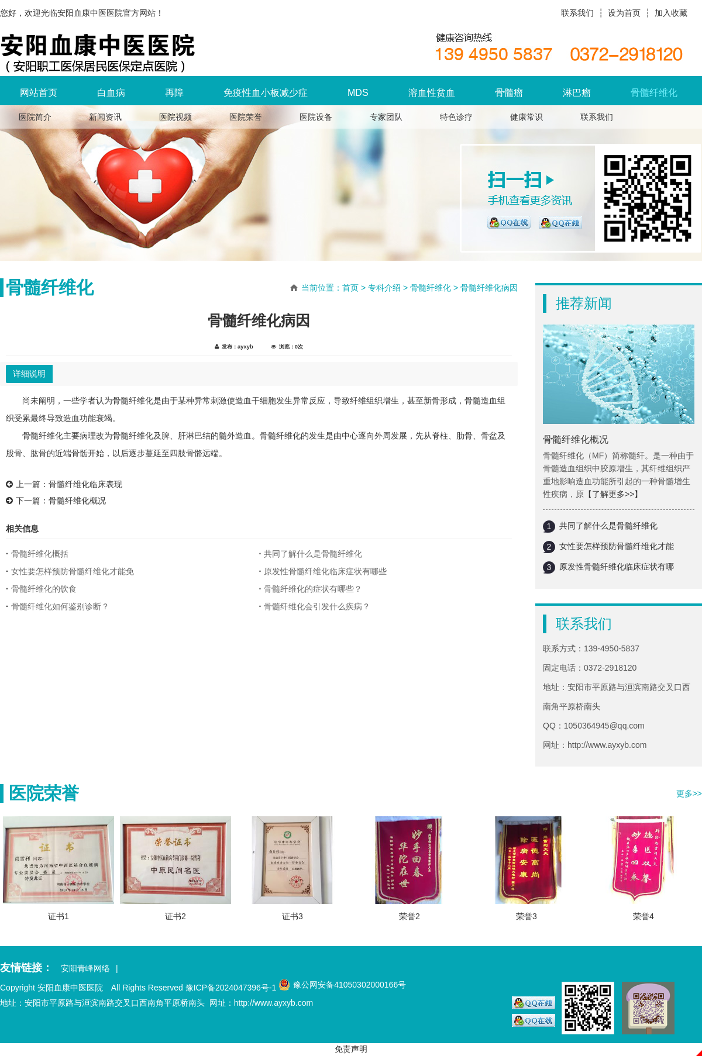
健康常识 (526, 117)
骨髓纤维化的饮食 (44, 588)
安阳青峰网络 (85, 968)
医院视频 (175, 117)
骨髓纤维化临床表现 (85, 484)
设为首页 (624, 13)
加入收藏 (671, 13)
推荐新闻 (584, 303)
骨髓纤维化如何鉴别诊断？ (60, 606)
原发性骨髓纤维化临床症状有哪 (616, 566)
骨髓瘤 (509, 93)
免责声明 (351, 1049)
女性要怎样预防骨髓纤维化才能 (616, 546)
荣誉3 (526, 916)
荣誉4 (643, 916)
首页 (350, 287)
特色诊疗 (456, 117)
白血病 (111, 93)
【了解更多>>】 (613, 494)
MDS (358, 93)
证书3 (292, 916)
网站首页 (38, 93)
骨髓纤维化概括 (39, 553)
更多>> (689, 793)
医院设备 (316, 117)
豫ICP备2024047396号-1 (231, 987)
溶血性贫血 (431, 93)
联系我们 (577, 13)
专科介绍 (384, 287)
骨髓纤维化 (654, 93)
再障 (174, 93)
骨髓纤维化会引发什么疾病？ (317, 606)
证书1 (58, 916)
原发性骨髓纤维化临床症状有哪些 (325, 571)
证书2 (175, 916)
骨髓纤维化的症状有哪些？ (313, 588)
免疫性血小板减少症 (265, 93)
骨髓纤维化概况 (575, 439)
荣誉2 (409, 916)
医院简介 (35, 117)
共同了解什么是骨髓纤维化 (608, 525)
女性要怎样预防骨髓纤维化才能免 (72, 571)
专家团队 (386, 117)
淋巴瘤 (577, 93)
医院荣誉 (245, 117)
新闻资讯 (105, 117)
